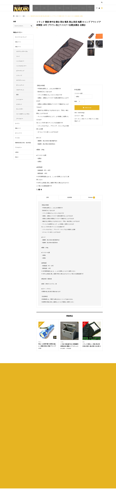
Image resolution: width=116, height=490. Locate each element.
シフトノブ (19, 75)
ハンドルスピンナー (21, 65)
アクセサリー (18, 147)
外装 (36, 8)
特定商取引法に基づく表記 (68, 475)
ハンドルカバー (20, 61)
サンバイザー (19, 109)
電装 (60, 8)
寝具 (82, 115)
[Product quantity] (81, 101)
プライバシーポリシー (67, 473)
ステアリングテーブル (22, 51)
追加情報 (69, 197)
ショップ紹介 (64, 470)
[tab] (47, 197)
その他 (67, 8)
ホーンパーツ (18, 133)
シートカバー (19, 99)
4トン (79, 118)
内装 (44, 8)
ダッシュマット (20, 85)
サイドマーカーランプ (20, 37)
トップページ (42, 470)
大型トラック (84, 118)
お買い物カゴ (42, 475)
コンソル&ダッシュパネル (22, 113)
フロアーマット (20, 89)
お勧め (17, 152)
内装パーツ (18, 46)
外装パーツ (18, 42)
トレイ (18, 56)
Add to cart (88, 107)
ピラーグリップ (20, 70)
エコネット (19, 104)
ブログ (83, 8)
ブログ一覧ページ (43, 473)
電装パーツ (18, 128)
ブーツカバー (19, 118)
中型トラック (92, 118)
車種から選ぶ (90, 8)
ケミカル (17, 137)
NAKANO (75, 8)
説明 (47, 197)
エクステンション (20, 80)
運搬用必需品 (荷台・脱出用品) (23, 142)
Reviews (91, 197)
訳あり (17, 157)
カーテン (52, 8)
